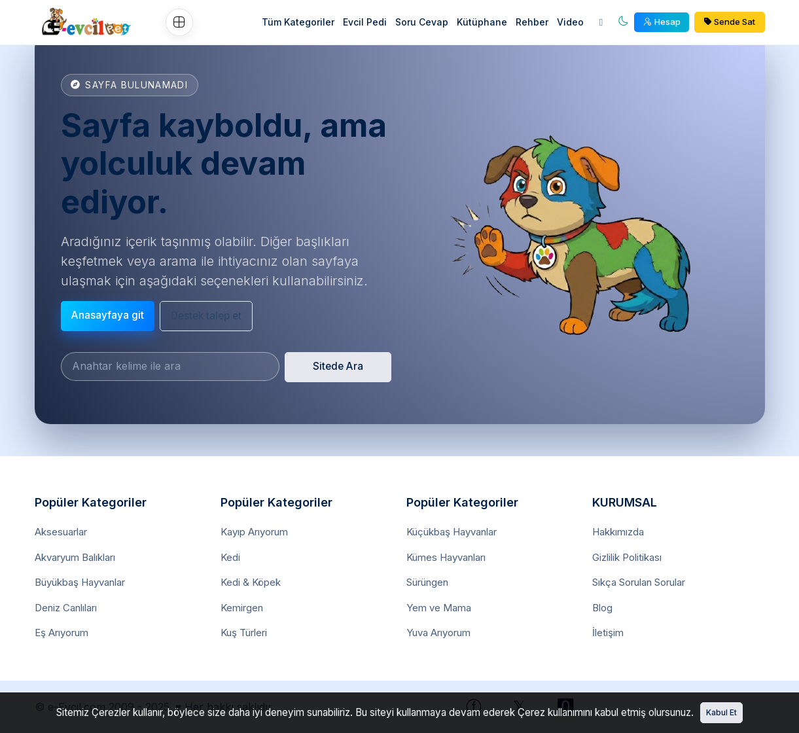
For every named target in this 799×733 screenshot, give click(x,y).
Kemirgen (242, 607)
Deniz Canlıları (66, 607)
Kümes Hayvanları (446, 557)
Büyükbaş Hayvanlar (80, 582)
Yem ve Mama (438, 607)
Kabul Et (721, 712)
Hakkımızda (618, 532)
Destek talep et (206, 316)
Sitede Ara (338, 366)
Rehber (532, 21)
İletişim (608, 632)
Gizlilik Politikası (627, 557)
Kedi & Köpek (251, 582)
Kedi (230, 557)
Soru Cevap (421, 21)
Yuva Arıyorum (438, 632)
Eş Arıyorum (61, 632)
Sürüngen (427, 582)
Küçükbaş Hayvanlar (451, 532)
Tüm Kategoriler (298, 21)
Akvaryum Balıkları (75, 557)
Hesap (662, 21)
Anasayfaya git (107, 315)
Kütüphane (482, 21)
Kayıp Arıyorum (254, 532)
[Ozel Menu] (179, 22)
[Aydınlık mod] (623, 22)
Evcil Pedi (365, 21)
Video (570, 21)
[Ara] (601, 22)
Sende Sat (729, 21)
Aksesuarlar (61, 532)
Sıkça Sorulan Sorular (638, 582)
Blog (602, 607)
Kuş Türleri (244, 632)
